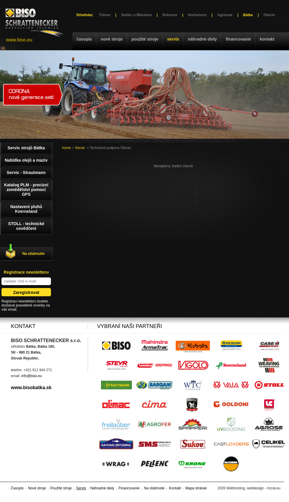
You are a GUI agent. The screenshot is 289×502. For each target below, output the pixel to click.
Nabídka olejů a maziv (26, 160)
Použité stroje (145, 39)
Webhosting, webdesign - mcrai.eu (253, 488)
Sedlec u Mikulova (136, 15)
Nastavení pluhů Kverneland (26, 209)
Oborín (269, 15)
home (66, 148)
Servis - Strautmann (26, 172)
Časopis (84, 39)
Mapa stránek (196, 488)
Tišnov (104, 15)
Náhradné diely (202, 39)
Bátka (248, 15)
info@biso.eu (31, 376)
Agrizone (224, 15)
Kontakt (267, 39)
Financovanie (238, 39)
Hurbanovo (197, 15)
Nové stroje (112, 39)
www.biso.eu (19, 39)
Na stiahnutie (33, 254)
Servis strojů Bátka (26, 147)
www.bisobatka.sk (31, 387)
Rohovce (169, 15)
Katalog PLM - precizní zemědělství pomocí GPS (26, 190)
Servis (173, 39)
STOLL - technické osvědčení (26, 226)
